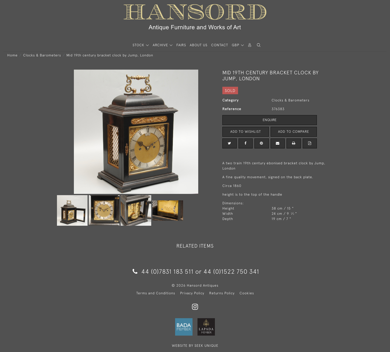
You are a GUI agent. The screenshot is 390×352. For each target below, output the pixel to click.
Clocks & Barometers (42, 55)
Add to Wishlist (245, 131)
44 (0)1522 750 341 (231, 271)
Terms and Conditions (155, 293)
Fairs (181, 45)
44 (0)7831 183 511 (163, 271)
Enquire (270, 120)
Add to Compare (293, 131)
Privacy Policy (192, 293)
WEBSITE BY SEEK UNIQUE (195, 346)
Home (12, 55)
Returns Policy (222, 293)
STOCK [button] (139, 45)
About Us (198, 45)
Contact (219, 45)
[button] (258, 45)
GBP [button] (236, 45)
